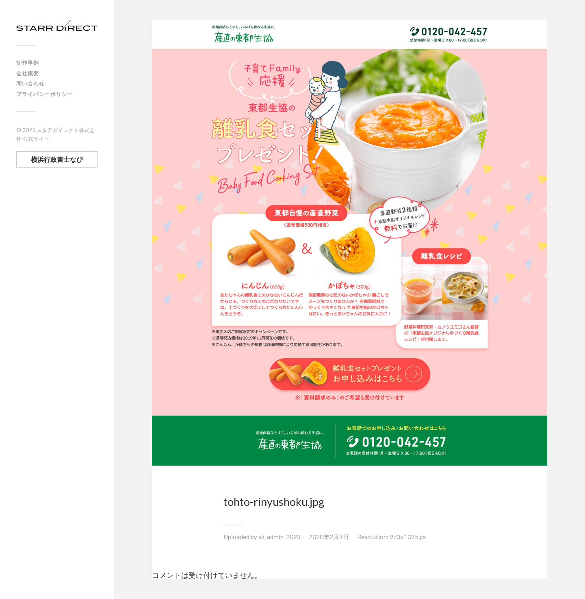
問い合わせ (30, 83)
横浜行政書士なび (57, 159)
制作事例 (27, 62)
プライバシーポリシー (44, 94)
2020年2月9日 (329, 536)
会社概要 (27, 73)
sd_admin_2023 (279, 536)
